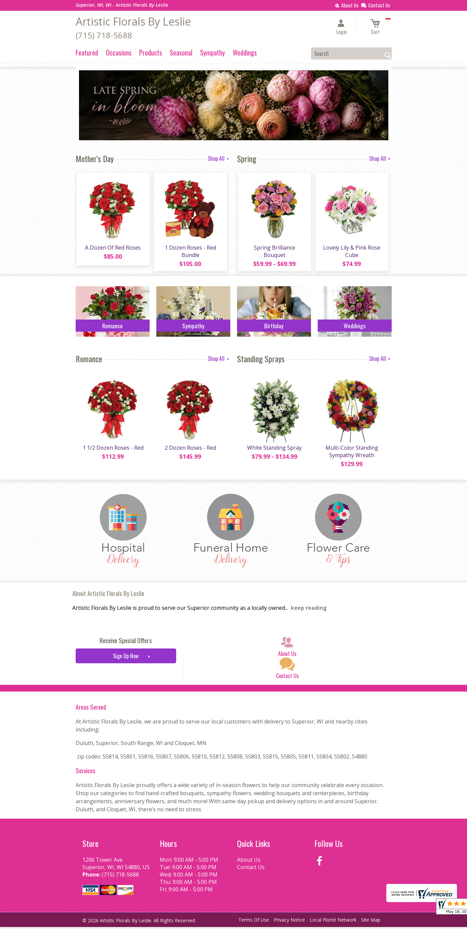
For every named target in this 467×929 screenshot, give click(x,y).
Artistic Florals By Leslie (133, 21)
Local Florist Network (333, 922)
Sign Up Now (126, 658)
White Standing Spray (274, 449)
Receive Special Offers (126, 642)
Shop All (219, 158)
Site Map (370, 922)
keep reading (309, 610)
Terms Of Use (253, 922)
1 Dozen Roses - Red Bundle (190, 252)
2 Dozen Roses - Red (190, 449)
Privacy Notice (289, 922)
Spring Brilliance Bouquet (274, 252)
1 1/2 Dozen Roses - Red (112, 449)
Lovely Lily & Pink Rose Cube (351, 252)
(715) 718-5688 (104, 35)
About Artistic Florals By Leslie (108, 595)
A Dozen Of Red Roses (113, 248)
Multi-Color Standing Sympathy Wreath (351, 453)
